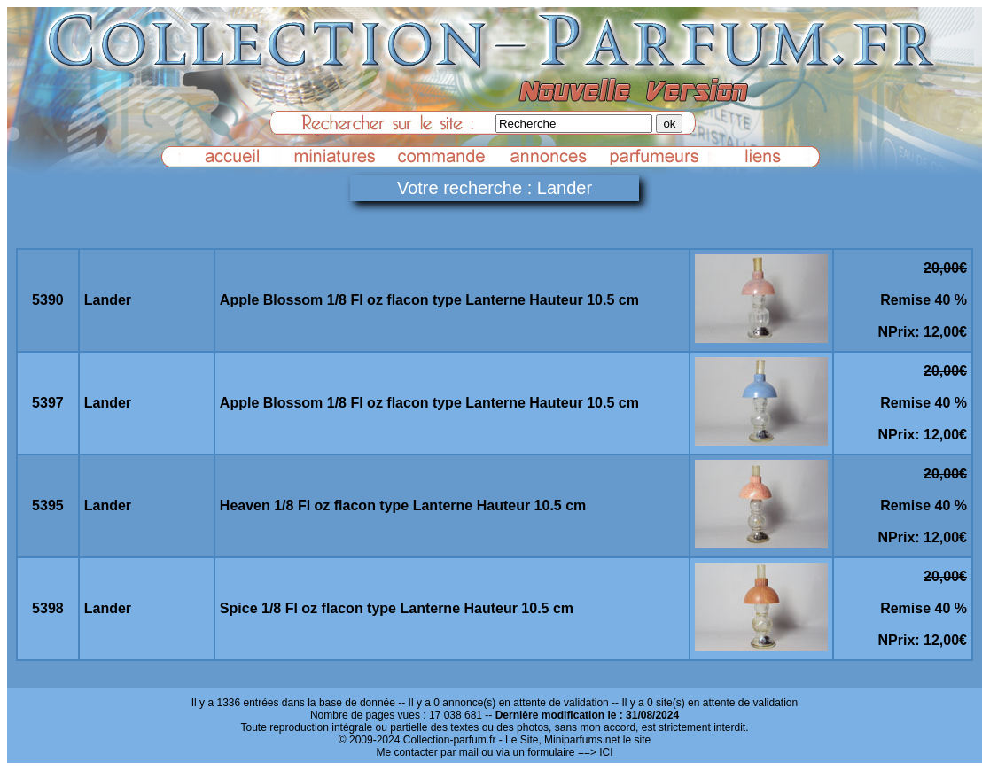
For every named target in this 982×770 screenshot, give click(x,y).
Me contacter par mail (427, 752)
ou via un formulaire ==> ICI (546, 752)
